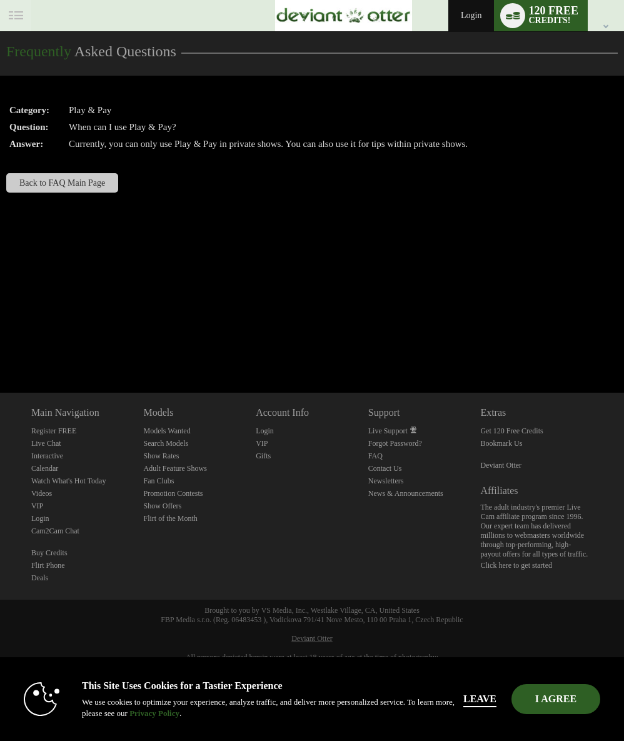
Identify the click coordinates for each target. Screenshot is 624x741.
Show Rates (161, 455)
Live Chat (46, 443)
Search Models (166, 443)
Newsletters (386, 480)
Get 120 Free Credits (511, 430)
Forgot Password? (395, 443)
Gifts (263, 455)
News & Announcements (405, 493)
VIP (37, 506)
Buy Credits (49, 552)
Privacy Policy (157, 713)
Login (471, 15)
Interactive (47, 455)
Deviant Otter (500, 465)
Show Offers (163, 506)
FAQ (375, 455)
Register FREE (53, 430)
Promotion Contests (173, 493)
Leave (482, 698)
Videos (41, 493)
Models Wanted (167, 430)
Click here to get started (516, 565)
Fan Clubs (159, 480)
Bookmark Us (501, 443)
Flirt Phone (48, 565)
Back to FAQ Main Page (62, 183)
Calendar (44, 468)
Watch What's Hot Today (68, 480)
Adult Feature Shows (175, 468)
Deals (39, 577)
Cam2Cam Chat (55, 531)
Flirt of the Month (171, 518)
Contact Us (385, 468)
